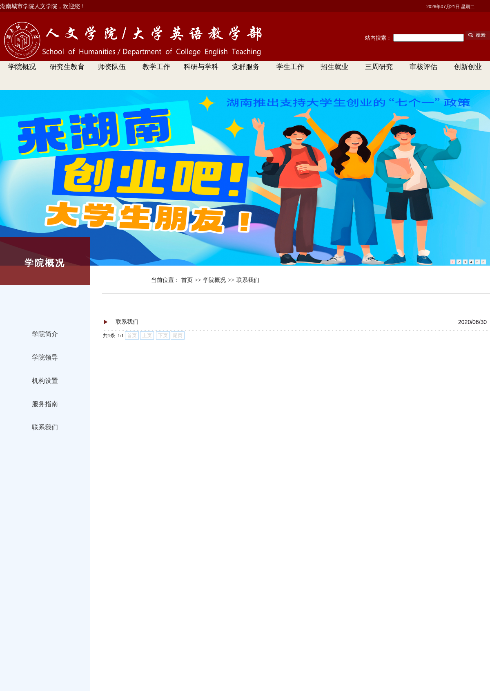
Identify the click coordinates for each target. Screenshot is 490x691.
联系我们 (45, 427)
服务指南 (45, 403)
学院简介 (45, 334)
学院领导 (45, 357)
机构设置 (45, 380)
